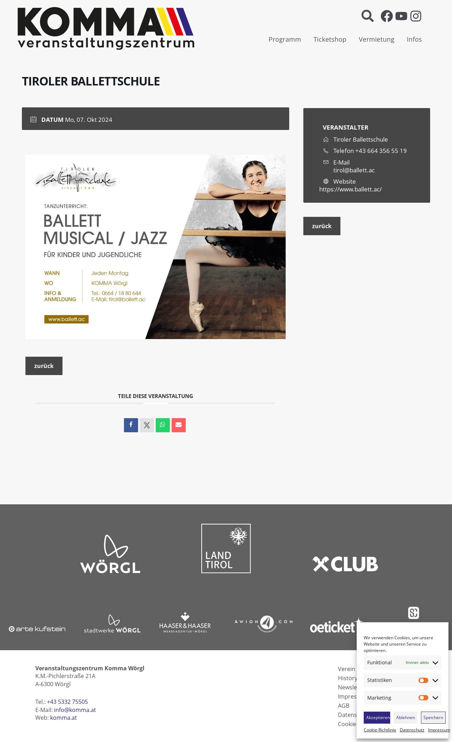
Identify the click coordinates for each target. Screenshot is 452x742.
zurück (44, 366)
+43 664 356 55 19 (381, 151)
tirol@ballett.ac (354, 170)
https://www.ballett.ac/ (350, 189)
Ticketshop (330, 39)
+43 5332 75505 (67, 702)
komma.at (63, 718)
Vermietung (376, 39)
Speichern (433, 717)
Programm (285, 39)
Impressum (439, 730)
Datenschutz (412, 730)
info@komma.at (75, 710)
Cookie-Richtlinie (380, 730)
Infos (414, 39)
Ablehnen (405, 717)
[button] (367, 16)
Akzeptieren (378, 717)
